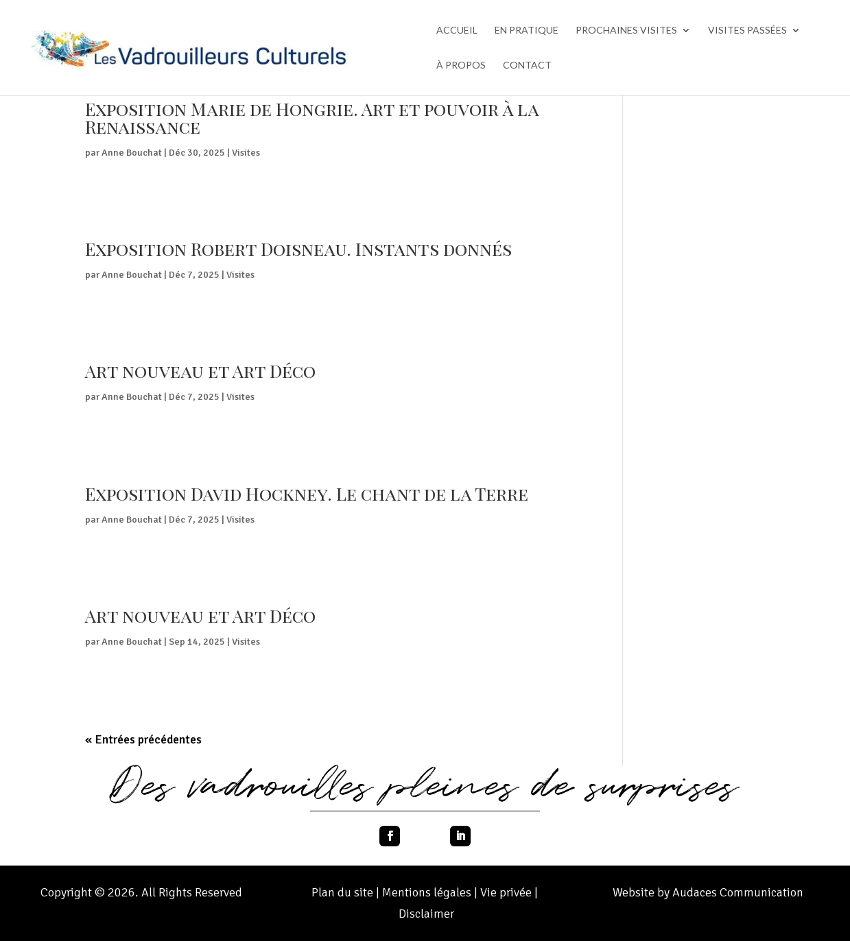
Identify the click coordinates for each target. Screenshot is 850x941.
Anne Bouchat (132, 152)
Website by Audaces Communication (708, 892)
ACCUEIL (456, 30)
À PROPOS (461, 65)
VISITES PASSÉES (747, 30)
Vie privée (507, 892)
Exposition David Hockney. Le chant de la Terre (306, 493)
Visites (246, 152)
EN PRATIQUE (526, 30)
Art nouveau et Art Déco (200, 371)
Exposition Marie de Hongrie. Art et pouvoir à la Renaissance (312, 118)
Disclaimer (426, 913)
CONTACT (527, 65)
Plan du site (342, 892)
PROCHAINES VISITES (626, 30)
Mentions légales (428, 892)
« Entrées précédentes (143, 739)
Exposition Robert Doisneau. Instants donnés (298, 249)
